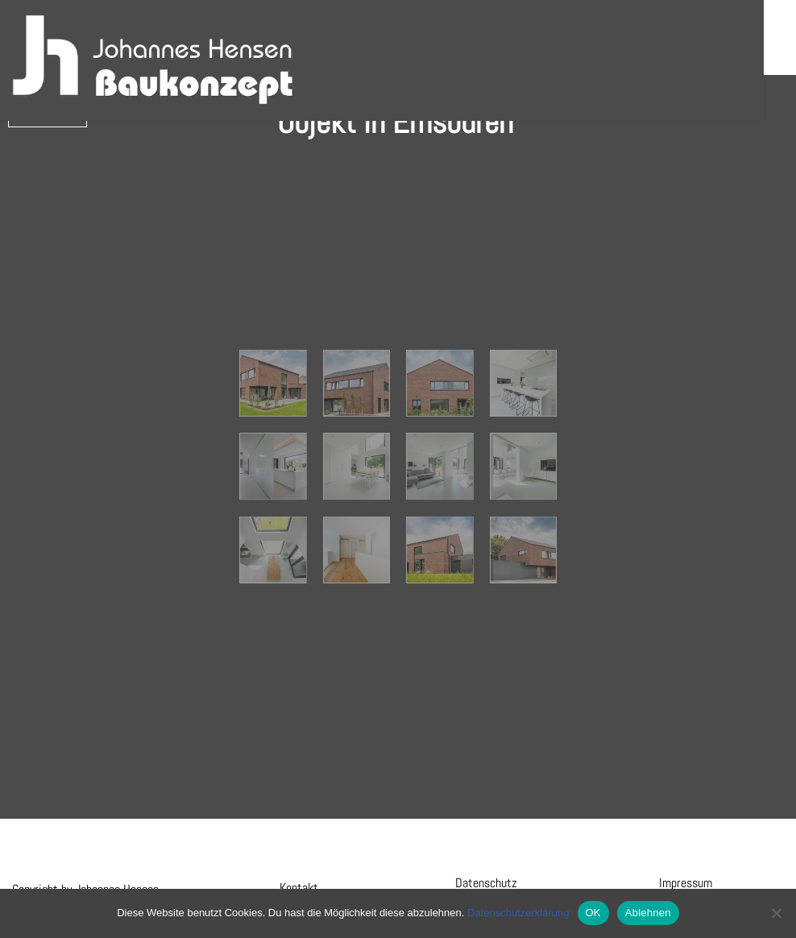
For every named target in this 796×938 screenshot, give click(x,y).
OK (593, 913)
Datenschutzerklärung (518, 913)
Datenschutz (486, 882)
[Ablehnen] (776, 913)
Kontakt (299, 887)
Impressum (685, 882)
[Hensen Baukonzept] (153, 60)
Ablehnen (648, 913)
